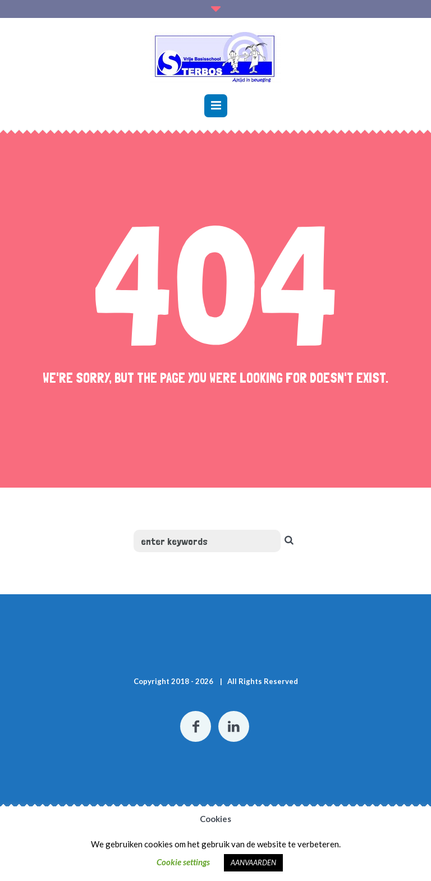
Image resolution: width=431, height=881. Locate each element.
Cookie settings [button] (183, 862)
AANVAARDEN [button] (253, 862)
